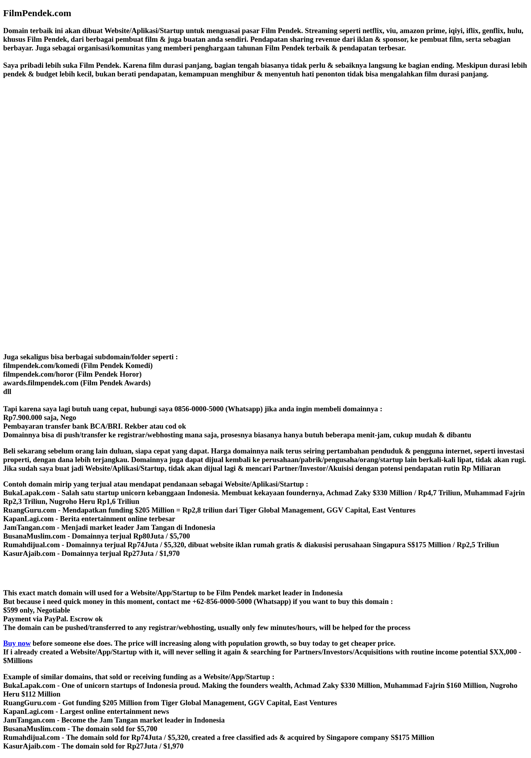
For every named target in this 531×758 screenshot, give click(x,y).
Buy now (17, 643)
